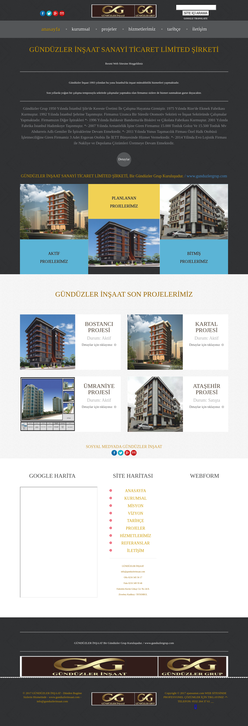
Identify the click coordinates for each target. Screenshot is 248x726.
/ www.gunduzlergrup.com (205, 176)
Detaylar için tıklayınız (99, 344)
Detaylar (124, 159)
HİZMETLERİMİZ (142, 29)
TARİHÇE (174, 29)
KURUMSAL (81, 29)
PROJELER (109, 29)
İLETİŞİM (199, 29)
